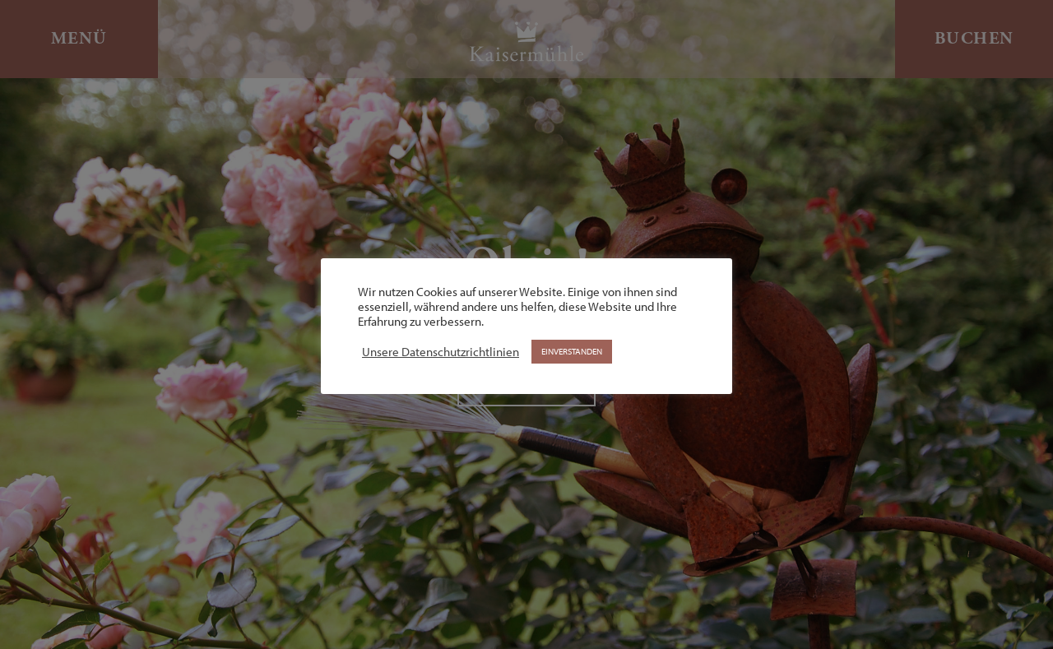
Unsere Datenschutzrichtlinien (440, 352)
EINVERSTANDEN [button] (571, 351)
